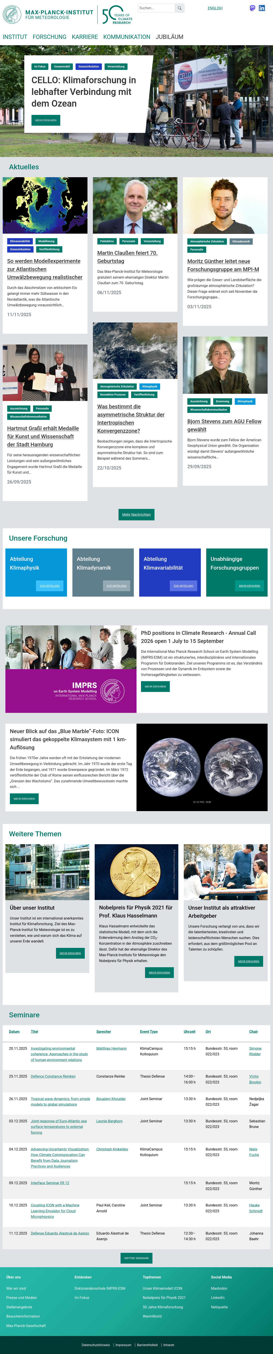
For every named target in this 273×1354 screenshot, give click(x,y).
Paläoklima (107, 241)
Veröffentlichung (49, 249)
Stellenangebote (19, 1307)
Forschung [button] (49, 37)
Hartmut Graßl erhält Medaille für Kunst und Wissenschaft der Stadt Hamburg (43, 436)
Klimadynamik (241, 241)
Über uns (13, 1277)
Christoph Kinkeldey (112, 1149)
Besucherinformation (23, 1316)
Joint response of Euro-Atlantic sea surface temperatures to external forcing (59, 1127)
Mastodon (219, 1288)
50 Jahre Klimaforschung (163, 1307)
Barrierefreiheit (147, 1345)
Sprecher (103, 1031)
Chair (253, 1031)
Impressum (123, 1345)
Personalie (128, 241)
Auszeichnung (199, 401)
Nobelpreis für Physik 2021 (164, 1298)
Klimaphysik (149, 386)
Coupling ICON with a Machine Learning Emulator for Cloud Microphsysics (55, 1211)
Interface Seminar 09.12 (50, 1183)
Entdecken (83, 1277)
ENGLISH (215, 8)
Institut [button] (15, 37)
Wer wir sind (16, 1288)
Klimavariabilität (20, 241)
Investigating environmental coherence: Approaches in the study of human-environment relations (59, 1054)
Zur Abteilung (49, 585)
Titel (34, 1031)
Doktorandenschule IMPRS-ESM (100, 1288)
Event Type (149, 1031)
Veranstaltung (116, 66)
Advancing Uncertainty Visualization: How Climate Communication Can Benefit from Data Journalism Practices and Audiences (60, 1158)
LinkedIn (218, 1298)
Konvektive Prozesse (113, 394)
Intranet (168, 1345)
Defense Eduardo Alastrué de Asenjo (60, 1233)
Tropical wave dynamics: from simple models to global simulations (60, 1102)
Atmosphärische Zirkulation (207, 241)
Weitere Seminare (136, 1258)
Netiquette (219, 1307)
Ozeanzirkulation (88, 66)
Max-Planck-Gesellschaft (26, 1326)
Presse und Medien (21, 1298)
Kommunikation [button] (126, 37)
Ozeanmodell (62, 66)
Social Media (221, 1277)
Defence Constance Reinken (53, 1076)
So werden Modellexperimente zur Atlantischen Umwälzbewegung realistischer (45, 269)
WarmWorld (152, 1316)
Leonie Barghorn (109, 1121)
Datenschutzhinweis (96, 1345)
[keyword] (156, 8)
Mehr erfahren (45, 120)
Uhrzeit (189, 1031)
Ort (208, 1031)
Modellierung (46, 241)
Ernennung (222, 401)
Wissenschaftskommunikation (208, 409)
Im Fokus (39, 66)
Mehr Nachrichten (136, 515)
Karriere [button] (85, 37)
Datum (14, 1031)
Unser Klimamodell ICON (162, 1288)
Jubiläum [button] (169, 37)
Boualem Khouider (111, 1099)
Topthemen (152, 1277)
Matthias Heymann (111, 1048)
